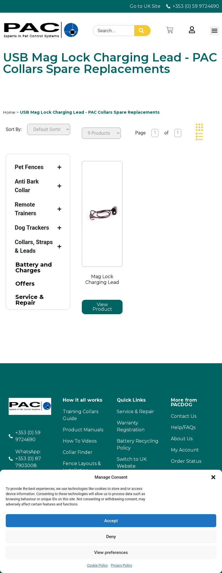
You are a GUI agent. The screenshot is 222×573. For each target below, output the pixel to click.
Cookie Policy (97, 565)
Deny (111, 536)
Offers (25, 283)
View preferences (111, 552)
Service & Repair (29, 299)
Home (9, 112)
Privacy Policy (121, 565)
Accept (111, 520)
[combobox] (114, 30)
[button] (213, 477)
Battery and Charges (33, 267)
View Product (102, 307)
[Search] (143, 30)
